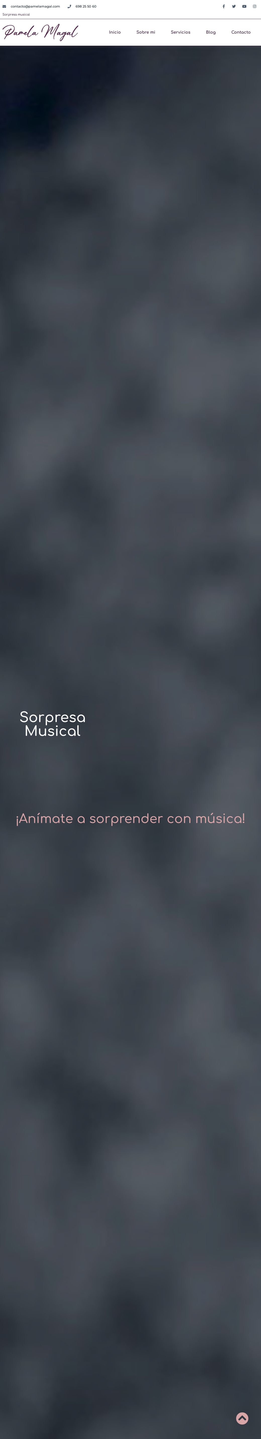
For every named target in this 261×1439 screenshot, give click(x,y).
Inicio (115, 32)
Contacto (241, 32)
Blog (211, 32)
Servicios (180, 32)
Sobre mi (145, 32)
